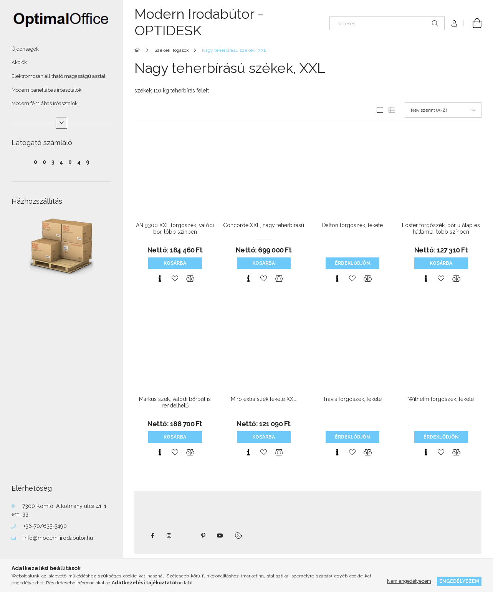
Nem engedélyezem (409, 581)
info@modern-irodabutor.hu (58, 538)
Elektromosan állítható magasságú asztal (59, 76)
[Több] (61, 123)
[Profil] (454, 23)
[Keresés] (387, 23)
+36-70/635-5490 (45, 526)
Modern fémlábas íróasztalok (45, 103)
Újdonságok (25, 49)
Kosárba (175, 263)
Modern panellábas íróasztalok (46, 90)
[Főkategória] (138, 50)
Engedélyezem (459, 581)
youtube (220, 535)
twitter (186, 535)
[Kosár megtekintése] (472, 23)
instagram (169, 535)
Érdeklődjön (352, 263)
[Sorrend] (443, 110)
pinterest (203, 535)
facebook (152, 535)
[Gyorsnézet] (159, 278)
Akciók (19, 62)
